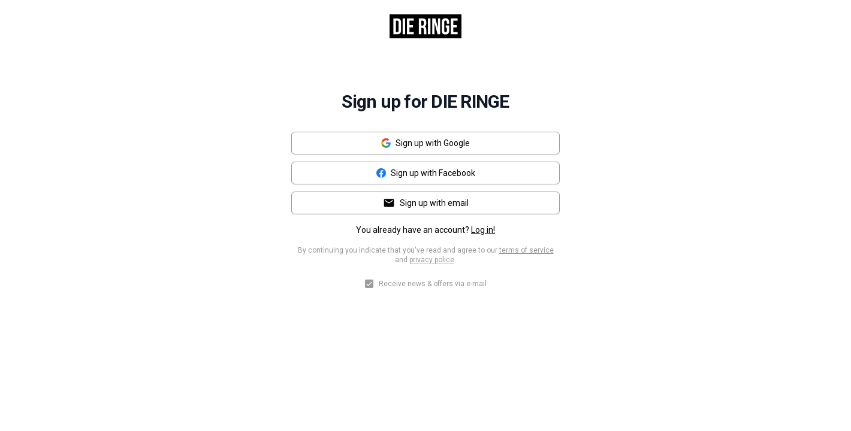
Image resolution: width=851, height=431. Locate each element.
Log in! (483, 230)
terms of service (526, 250)
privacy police (431, 260)
